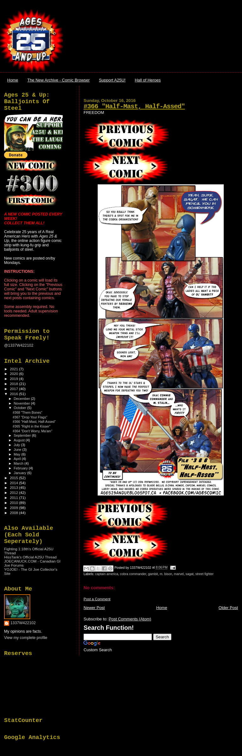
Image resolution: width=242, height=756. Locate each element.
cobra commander (133, 574)
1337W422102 (23, 623)
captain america (106, 574)
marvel (179, 574)
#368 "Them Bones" (27, 412)
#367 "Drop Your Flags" (30, 417)
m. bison (166, 574)
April (18, 459)
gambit (153, 574)
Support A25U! (112, 80)
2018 (14, 384)
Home (12, 80)
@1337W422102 (18, 345)
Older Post (228, 607)
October (20, 408)
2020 (14, 374)
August (20, 440)
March (19, 463)
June (18, 449)
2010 (14, 503)
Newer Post (94, 607)
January (20, 473)
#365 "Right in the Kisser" (31, 426)
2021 (14, 369)
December (22, 398)
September (23, 435)
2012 (14, 492)
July (17, 445)
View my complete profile (25, 638)
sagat (189, 574)
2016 (14, 394)
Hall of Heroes (148, 80)
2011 (14, 498)
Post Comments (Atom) (130, 619)
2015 (14, 478)
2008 (14, 513)
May (17, 454)
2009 (14, 508)
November (22, 403)
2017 (14, 389)
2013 (14, 487)
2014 (14, 483)
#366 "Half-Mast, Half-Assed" (134, 106)
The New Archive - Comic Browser (58, 80)
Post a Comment (97, 599)
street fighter (204, 574)
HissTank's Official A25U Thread (30, 557)
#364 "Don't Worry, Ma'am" (32, 431)
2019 (14, 379)
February (21, 468)
